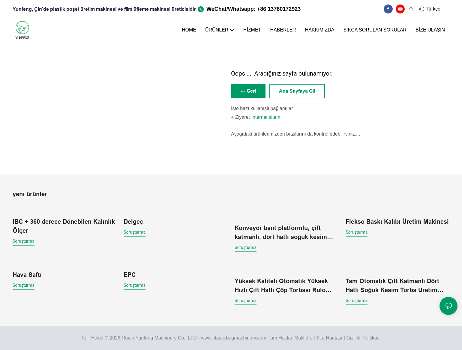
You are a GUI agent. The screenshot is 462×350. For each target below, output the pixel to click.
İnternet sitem (265, 117)
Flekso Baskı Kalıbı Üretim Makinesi (397, 221)
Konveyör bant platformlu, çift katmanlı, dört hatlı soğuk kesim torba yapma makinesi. (281, 233)
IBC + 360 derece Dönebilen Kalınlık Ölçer (64, 226)
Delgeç (133, 221)
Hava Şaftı (27, 274)
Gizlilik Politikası (363, 337)
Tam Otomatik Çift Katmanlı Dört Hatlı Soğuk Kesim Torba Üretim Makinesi (392, 286)
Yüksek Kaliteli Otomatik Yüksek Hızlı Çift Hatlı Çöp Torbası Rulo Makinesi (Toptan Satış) (281, 286)
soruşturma (23, 241)
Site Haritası (329, 337)
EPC (130, 274)
